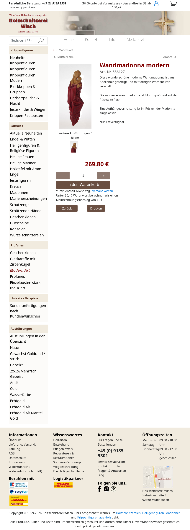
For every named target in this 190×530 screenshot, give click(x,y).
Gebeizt (16, 364)
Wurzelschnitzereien (27, 235)
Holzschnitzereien (128, 513)
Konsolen (18, 228)
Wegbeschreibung (65, 467)
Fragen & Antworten (112, 471)
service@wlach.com (111, 462)
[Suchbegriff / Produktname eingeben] (21, 41)
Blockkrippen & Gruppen (22, 89)
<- (54, 57)
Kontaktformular (109, 466)
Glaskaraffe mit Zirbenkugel (22, 261)
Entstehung (61, 444)
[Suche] (41, 41)
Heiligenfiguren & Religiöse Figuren (25, 148)
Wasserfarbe (20, 394)
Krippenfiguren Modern (22, 78)
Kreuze (16, 186)
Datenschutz (17, 458)
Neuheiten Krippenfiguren (22, 60)
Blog (101, 475)
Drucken (96, 208)
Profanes (17, 276)
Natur (15, 347)
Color (14, 388)
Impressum (17, 462)
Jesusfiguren (20, 180)
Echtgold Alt (20, 406)
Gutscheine (19, 222)
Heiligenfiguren (153, 513)
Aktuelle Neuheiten (26, 133)
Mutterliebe (65, 57)
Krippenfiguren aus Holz (94, 517)
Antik (14, 382)
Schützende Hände (25, 210)
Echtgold (17, 400)
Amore (168, 57)
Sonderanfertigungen (68, 462)
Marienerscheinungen (28, 198)
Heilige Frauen (22, 156)
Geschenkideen (23, 216)
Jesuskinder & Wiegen (28, 109)
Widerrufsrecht (19, 467)
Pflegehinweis (63, 449)
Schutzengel (20, 204)
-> (175, 57)
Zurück (67, 208)
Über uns (15, 440)
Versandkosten (102, 191)
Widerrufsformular (22, 471)
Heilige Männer (23, 162)
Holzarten (60, 440)
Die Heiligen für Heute (68, 471)
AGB (12, 453)
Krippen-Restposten (26, 115)
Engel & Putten (22, 139)
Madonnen (19, 192)
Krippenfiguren (22, 68)
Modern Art (20, 270)
